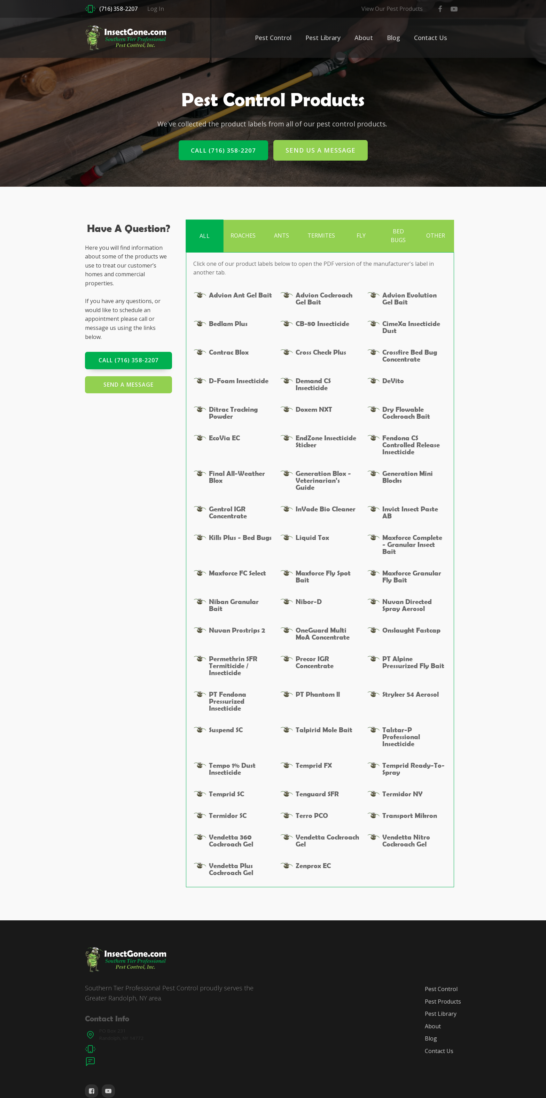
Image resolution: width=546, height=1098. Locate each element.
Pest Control (273, 37)
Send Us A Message (321, 150)
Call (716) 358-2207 (223, 150)
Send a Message (128, 384)
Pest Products (443, 1001)
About (363, 37)
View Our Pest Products (392, 9)
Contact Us (430, 37)
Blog (393, 37)
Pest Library (323, 37)
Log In (155, 9)
